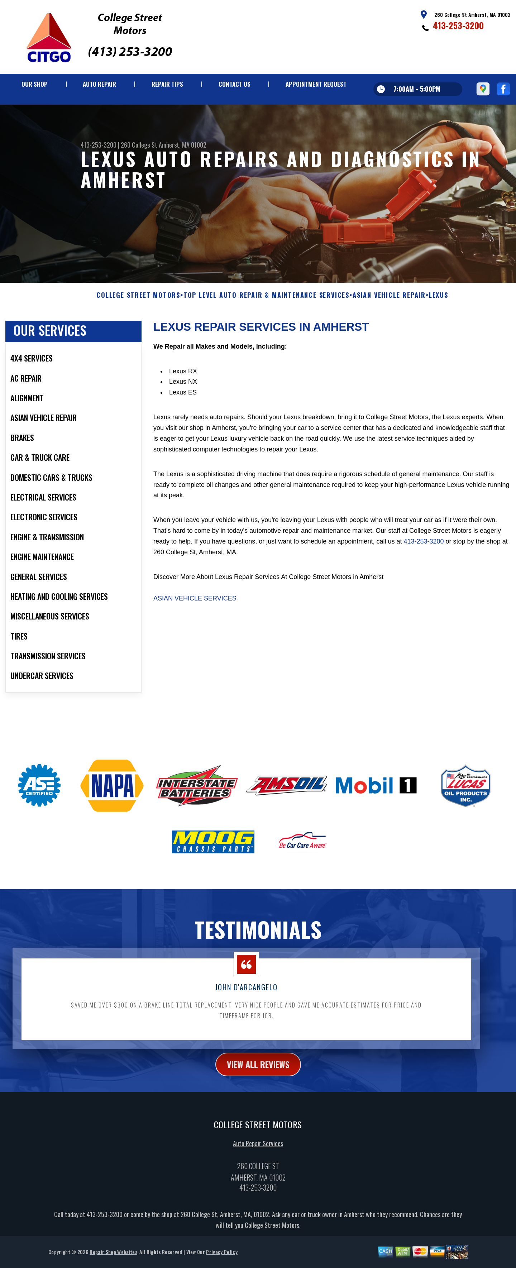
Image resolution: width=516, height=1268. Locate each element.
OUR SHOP (35, 84)
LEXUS (438, 323)
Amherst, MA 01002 (182, 144)
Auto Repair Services (258, 1171)
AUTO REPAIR (99, 84)
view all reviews (258, 1092)
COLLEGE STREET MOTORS (138, 323)
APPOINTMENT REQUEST (316, 84)
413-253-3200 (458, 25)
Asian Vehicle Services (194, 626)
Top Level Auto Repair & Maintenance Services (266, 323)
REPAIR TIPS (167, 84)
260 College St (139, 144)
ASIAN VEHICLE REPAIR (389, 323)
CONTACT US (234, 84)
